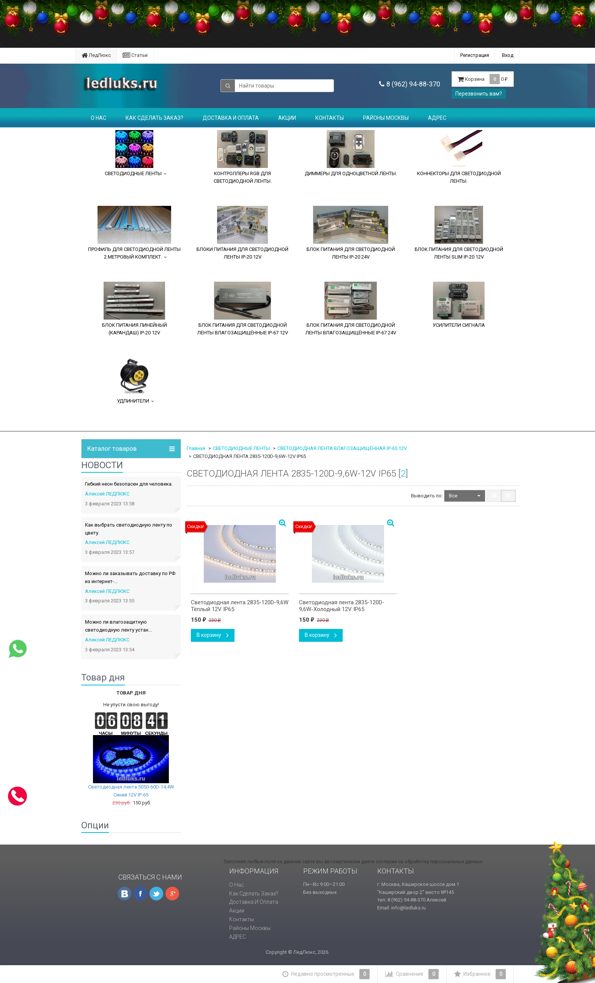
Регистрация (474, 55)
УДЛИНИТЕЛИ (134, 380)
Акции (287, 118)
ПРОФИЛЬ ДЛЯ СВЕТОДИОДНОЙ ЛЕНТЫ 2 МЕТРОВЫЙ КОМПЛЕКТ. (134, 233)
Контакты (329, 118)
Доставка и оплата (231, 118)
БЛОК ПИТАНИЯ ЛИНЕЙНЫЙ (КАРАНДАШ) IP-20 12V (134, 309)
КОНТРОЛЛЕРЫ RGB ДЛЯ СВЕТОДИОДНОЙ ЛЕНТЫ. (243, 157)
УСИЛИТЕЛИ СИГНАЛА (459, 305)
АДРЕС (437, 118)
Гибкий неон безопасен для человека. (129, 484)
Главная (196, 448)
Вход (507, 55)
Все (464, 496)
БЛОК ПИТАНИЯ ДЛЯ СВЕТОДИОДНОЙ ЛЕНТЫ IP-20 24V (351, 233)
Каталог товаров (112, 448)
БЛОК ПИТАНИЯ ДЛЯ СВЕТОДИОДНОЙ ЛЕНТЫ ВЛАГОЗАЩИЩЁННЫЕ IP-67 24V (350, 309)
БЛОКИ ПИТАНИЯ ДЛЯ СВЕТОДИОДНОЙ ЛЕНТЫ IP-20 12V (242, 233)
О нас (98, 118)
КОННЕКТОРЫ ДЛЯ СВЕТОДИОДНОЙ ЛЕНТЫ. (459, 157)
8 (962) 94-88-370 (413, 84)
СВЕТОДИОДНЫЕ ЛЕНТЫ (133, 153)
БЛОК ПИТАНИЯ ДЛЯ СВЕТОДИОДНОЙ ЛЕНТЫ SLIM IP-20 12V (459, 233)
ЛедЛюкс (96, 55)
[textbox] (284, 85)
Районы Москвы (386, 118)
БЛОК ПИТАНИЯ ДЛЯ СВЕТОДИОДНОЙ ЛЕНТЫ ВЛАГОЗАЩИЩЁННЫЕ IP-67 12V (242, 309)
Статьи (135, 55)
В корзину (213, 635)
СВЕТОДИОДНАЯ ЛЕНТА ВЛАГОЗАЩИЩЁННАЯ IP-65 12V (342, 448)
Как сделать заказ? (154, 118)
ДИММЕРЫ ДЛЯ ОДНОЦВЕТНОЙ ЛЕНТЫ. (351, 153)
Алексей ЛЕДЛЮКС (107, 494)
